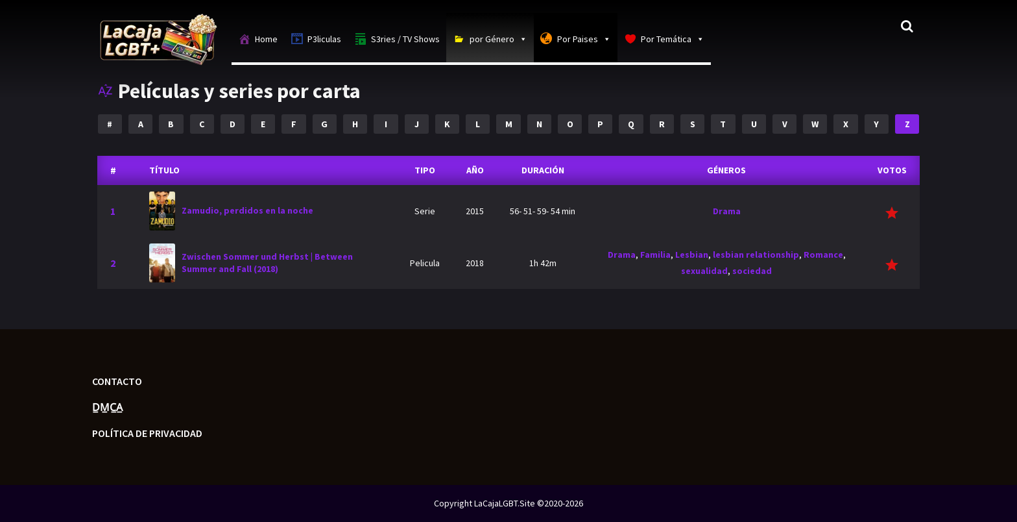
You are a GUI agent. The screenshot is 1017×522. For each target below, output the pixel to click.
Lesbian (691, 254)
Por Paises (584, 39)
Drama (727, 211)
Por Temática (672, 39)
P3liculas (324, 39)
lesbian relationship (756, 254)
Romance (823, 254)
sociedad (752, 271)
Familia (655, 254)
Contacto (117, 381)
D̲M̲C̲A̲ (107, 407)
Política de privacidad (147, 433)
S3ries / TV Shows (405, 39)
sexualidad (704, 271)
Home (266, 39)
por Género (498, 39)
